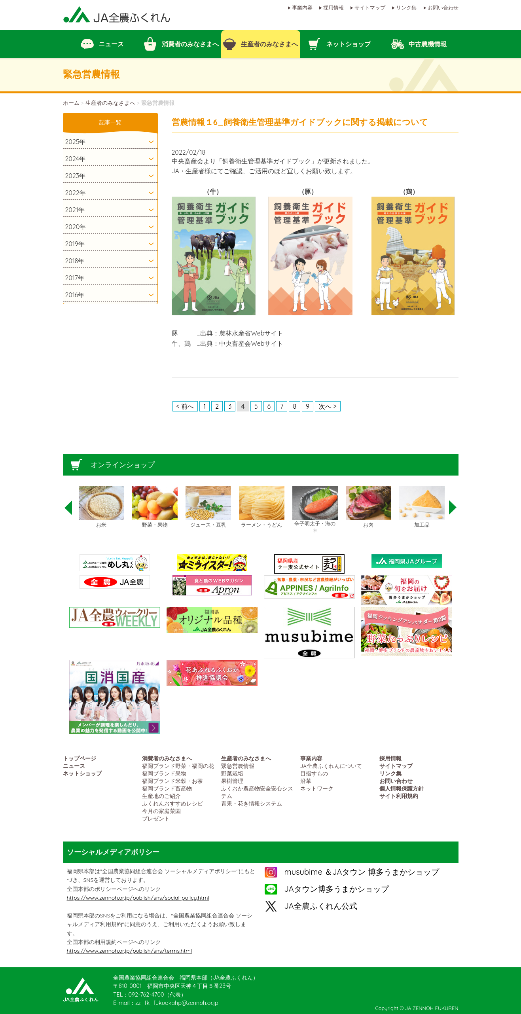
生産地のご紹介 (161, 795)
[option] (101, 507)
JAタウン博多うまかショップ (336, 889)
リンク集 (406, 7)
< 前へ (185, 406)
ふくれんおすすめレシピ (172, 803)
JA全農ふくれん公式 (320, 906)
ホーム (71, 102)
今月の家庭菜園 (161, 810)
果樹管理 (232, 780)
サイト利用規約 (398, 795)
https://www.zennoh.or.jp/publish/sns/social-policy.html (138, 897)
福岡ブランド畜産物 (167, 788)
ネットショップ (82, 773)
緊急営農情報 (237, 765)
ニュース (74, 765)
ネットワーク (316, 788)
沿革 (305, 780)
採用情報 (333, 7)
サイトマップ (369, 7)
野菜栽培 (232, 773)
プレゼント (156, 818)
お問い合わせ (443, 7)
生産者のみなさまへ (110, 102)
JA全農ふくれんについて (331, 765)
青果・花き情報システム (251, 803)
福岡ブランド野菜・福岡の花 (178, 765)
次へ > (328, 406)
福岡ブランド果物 (164, 773)
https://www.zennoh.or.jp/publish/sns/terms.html (129, 950)
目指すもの (314, 773)
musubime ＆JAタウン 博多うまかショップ (361, 872)
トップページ (79, 758)
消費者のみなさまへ (167, 758)
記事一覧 (110, 122)
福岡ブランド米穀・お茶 (172, 780)
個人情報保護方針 (401, 788)
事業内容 (302, 7)
